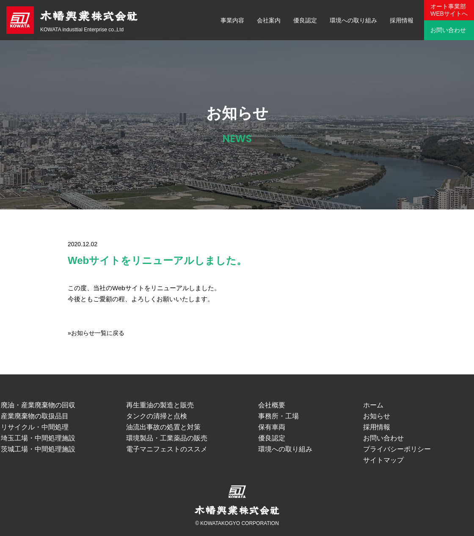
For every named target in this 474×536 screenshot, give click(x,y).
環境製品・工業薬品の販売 (166, 438)
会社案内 (269, 20)
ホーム (373, 405)
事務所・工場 (278, 416)
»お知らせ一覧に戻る (96, 333)
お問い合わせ (448, 30)
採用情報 (401, 20)
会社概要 (271, 405)
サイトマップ (383, 460)
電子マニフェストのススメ (166, 449)
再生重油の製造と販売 (160, 405)
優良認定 (305, 20)
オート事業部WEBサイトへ (449, 10)
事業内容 (232, 20)
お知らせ (376, 416)
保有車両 (271, 427)
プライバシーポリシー (397, 449)
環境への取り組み (353, 20)
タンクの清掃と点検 (156, 416)
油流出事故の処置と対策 (163, 427)
